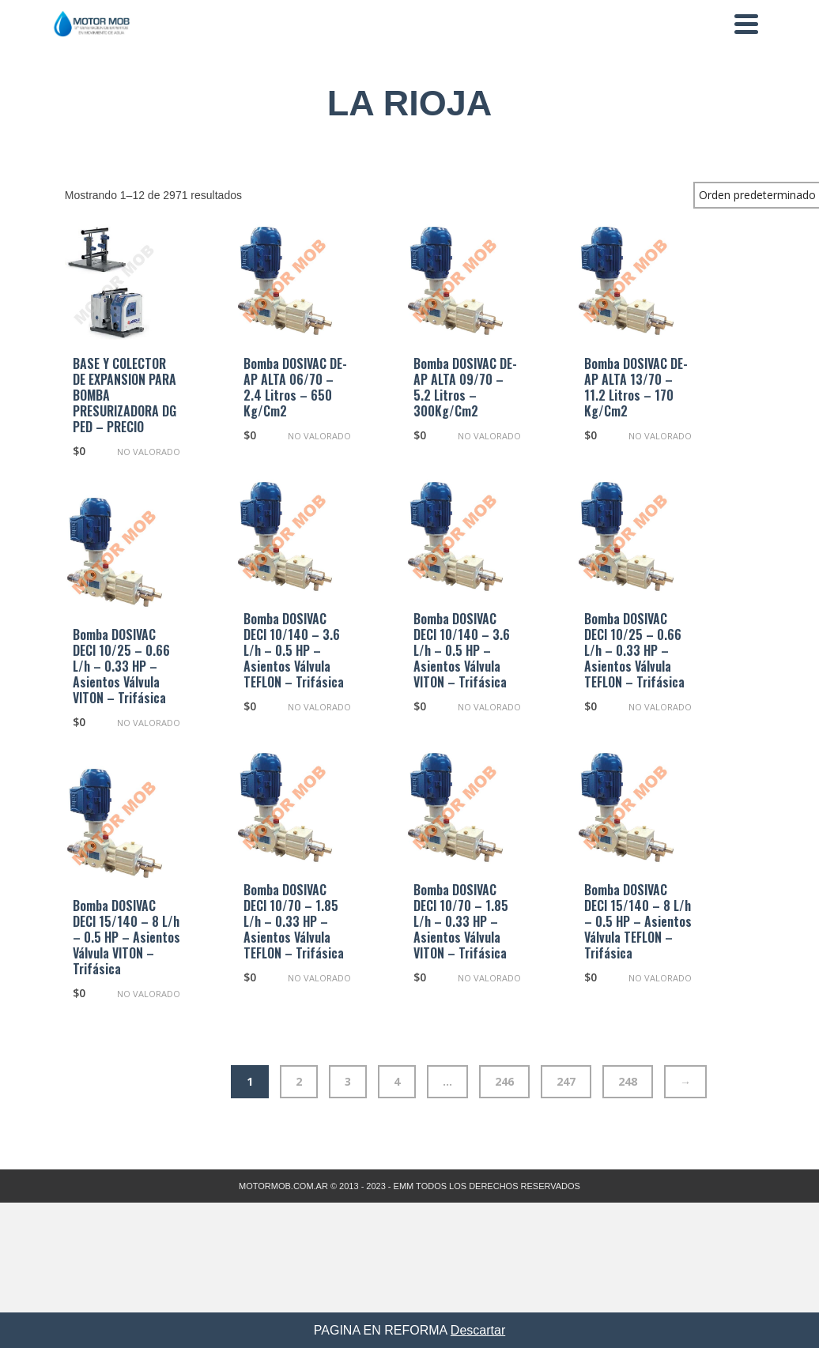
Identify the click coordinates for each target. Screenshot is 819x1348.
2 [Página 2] (299, 1081)
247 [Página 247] (566, 1081)
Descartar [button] (478, 1330)
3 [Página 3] (348, 1081)
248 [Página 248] (627, 1081)
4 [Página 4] (397, 1081)
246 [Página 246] (504, 1081)
